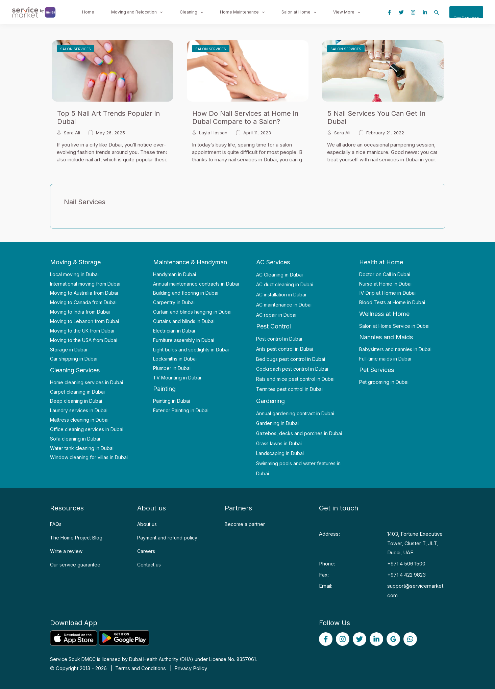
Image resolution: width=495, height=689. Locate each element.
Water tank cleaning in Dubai (82, 448)
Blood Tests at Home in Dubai (392, 302)
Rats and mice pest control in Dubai (295, 379)
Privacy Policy (190, 668)
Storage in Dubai (68, 349)
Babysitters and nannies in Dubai (395, 349)
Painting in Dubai (171, 401)
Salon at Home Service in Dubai (394, 326)
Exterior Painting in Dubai (180, 410)
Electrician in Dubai (174, 331)
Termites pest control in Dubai (289, 389)
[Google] (393, 639)
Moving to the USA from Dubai (83, 340)
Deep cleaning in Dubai (76, 401)
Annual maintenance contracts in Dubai (196, 284)
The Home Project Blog (76, 537)
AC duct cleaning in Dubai (284, 284)
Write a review (66, 551)
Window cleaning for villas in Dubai (89, 457)
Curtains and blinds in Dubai (184, 321)
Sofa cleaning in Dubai (75, 439)
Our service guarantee (75, 564)
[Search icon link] (437, 13)
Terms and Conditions (140, 668)
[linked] (376, 639)
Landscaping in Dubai (280, 453)
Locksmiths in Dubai (175, 359)
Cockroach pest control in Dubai (292, 369)
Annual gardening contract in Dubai (295, 413)
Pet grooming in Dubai (384, 382)
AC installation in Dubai (281, 294)
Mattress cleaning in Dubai (79, 420)
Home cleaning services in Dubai (86, 382)
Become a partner (245, 524)
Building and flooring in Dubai (185, 293)
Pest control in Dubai (279, 339)
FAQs (55, 524)
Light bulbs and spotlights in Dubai (191, 349)
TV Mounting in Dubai (177, 377)
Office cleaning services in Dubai (86, 429)
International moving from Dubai (85, 284)
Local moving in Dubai (74, 274)
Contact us (149, 564)
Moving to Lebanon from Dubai (84, 321)
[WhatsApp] (410, 639)
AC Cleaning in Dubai (279, 274)
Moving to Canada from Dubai (83, 302)
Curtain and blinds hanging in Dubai (192, 312)
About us (147, 524)
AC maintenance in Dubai (284, 305)
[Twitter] (401, 12)
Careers (146, 551)
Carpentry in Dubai (174, 302)
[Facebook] (389, 12)
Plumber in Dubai (172, 368)
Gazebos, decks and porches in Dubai (299, 433)
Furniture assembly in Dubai (183, 340)
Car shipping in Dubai (73, 359)
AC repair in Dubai (276, 315)
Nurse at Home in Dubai (385, 284)
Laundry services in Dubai (78, 410)
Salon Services (75, 49)
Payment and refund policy (167, 537)
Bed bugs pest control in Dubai (290, 359)
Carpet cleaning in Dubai (77, 392)
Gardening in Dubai (277, 423)
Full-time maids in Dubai (385, 359)
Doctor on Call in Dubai (384, 274)
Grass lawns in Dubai (279, 443)
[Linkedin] (424, 12)
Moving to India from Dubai (80, 312)
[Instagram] (413, 12)
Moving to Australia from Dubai (84, 293)
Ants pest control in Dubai (284, 349)
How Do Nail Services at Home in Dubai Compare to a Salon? (245, 117)
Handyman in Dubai (174, 274)
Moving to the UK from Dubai (82, 331)
